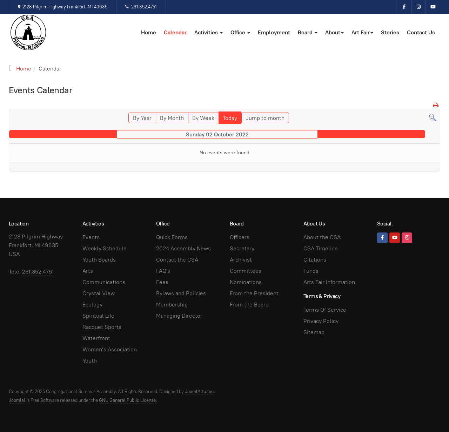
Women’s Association (109, 349)
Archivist (241, 259)
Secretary (242, 248)
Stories (390, 32)
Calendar (175, 32)
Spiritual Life (98, 315)
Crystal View (98, 293)
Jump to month (265, 118)
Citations (314, 259)
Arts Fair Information (329, 282)
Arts (87, 271)
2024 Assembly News (183, 248)
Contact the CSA (177, 259)
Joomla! (17, 400)
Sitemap (313, 332)
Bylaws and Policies (181, 293)
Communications (103, 282)
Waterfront (96, 338)
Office (240, 32)
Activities (208, 32)
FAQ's (163, 271)
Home (148, 32)
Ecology (92, 304)
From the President (254, 293)
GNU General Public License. (128, 400)
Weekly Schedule (104, 248)
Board (307, 32)
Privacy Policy (321, 321)
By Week (203, 118)
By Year (142, 118)
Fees (162, 282)
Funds (311, 271)
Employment (274, 32)
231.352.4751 (140, 7)
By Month (172, 118)
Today (230, 118)
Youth (89, 360)
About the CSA (322, 237)
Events (91, 237)
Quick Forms (172, 237)
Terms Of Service (324, 309)
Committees (245, 271)
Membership (172, 304)
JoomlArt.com (199, 391)
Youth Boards (99, 259)
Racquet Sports (101, 327)
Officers (239, 237)
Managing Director (179, 315)
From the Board (249, 304)
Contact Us (421, 32)
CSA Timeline (320, 248)
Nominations (246, 282)
